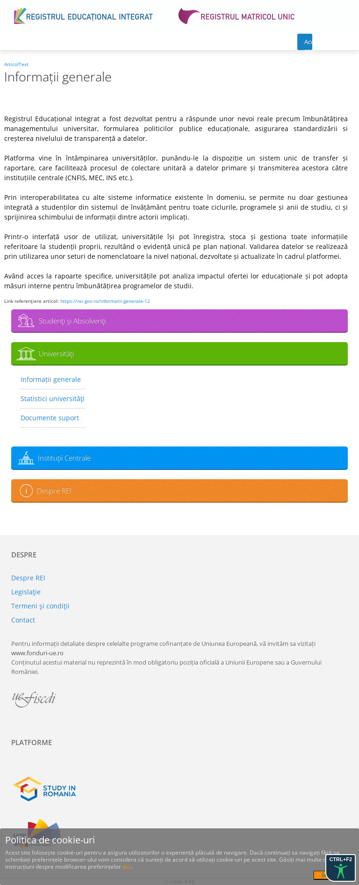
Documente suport (50, 417)
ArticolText (16, 64)
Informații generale (51, 379)
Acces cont (308, 43)
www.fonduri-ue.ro (37, 653)
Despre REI (54, 490)
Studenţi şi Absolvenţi (72, 320)
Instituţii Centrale (64, 457)
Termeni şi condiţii (40, 605)
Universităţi (56, 353)
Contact (23, 619)
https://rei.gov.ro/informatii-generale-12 (105, 301)
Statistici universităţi (53, 398)
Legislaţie (26, 591)
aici (126, 866)
